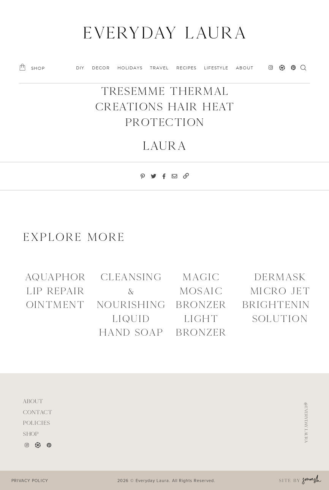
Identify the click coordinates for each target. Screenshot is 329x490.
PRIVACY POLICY (29, 480)
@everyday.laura (306, 422)
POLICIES (36, 422)
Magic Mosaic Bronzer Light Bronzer (201, 304)
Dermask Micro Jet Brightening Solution (280, 297)
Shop (31, 433)
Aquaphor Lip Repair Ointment (55, 290)
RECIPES (186, 67)
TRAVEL (159, 67)
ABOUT (244, 67)
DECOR (101, 67)
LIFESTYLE (216, 67)
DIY (80, 67)
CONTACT (37, 412)
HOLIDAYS (129, 67)
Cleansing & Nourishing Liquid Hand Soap (131, 304)
